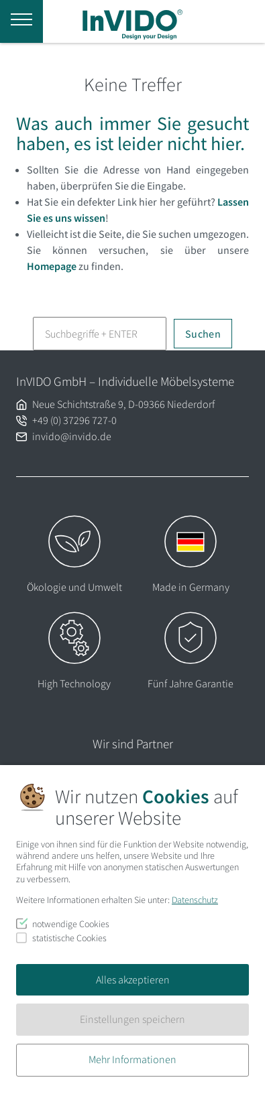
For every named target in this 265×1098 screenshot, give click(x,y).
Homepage (51, 266)
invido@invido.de (71, 436)
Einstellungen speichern (132, 1019)
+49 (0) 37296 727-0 (74, 420)
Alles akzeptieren (133, 979)
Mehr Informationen (132, 1059)
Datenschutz (195, 900)
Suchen (203, 333)
